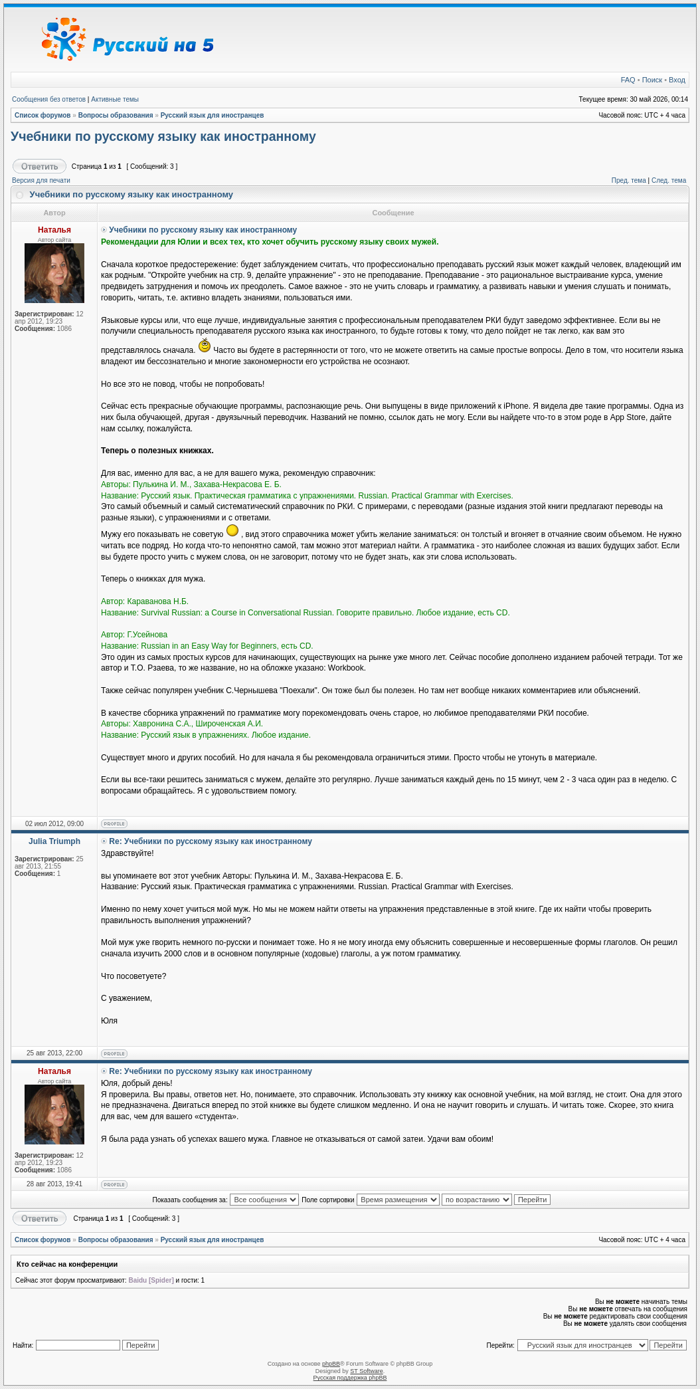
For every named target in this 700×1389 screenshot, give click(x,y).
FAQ (628, 80)
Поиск (652, 80)
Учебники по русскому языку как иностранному (163, 136)
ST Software (366, 1371)
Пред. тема (629, 180)
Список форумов (43, 115)
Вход (677, 80)
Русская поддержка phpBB (350, 1377)
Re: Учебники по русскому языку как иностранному (210, 841)
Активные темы (115, 99)
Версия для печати (41, 180)
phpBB (331, 1363)
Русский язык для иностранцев (212, 115)
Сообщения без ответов (49, 99)
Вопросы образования (115, 115)
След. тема (669, 180)
